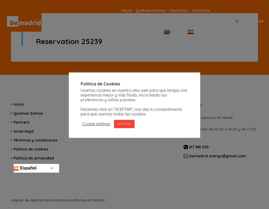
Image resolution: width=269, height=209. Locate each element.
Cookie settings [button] (96, 123)
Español (25, 168)
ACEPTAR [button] (124, 124)
